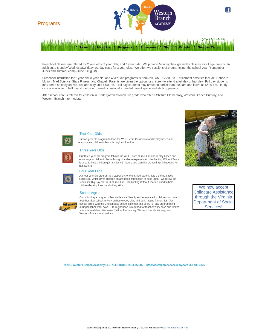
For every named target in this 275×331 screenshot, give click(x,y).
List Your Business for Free (175, 327)
